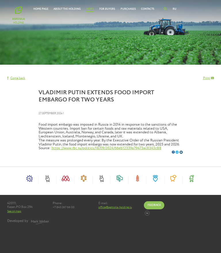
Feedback (154, 205)
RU (174, 8)
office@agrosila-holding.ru (115, 207)
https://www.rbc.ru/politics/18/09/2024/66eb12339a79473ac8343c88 (106, 148)
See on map (14, 211)
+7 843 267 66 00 (64, 207)
